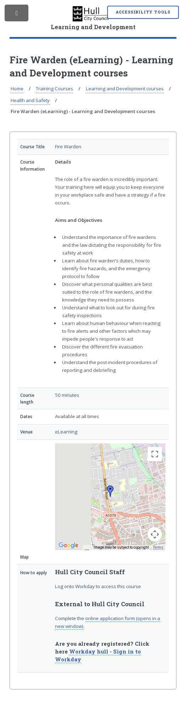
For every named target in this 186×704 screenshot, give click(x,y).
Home (17, 88)
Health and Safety (30, 100)
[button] (110, 491)
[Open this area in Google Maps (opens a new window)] (68, 545)
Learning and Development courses (125, 88)
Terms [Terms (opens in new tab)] (158, 547)
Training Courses (54, 88)
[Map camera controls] (155, 534)
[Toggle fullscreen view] (155, 454)
